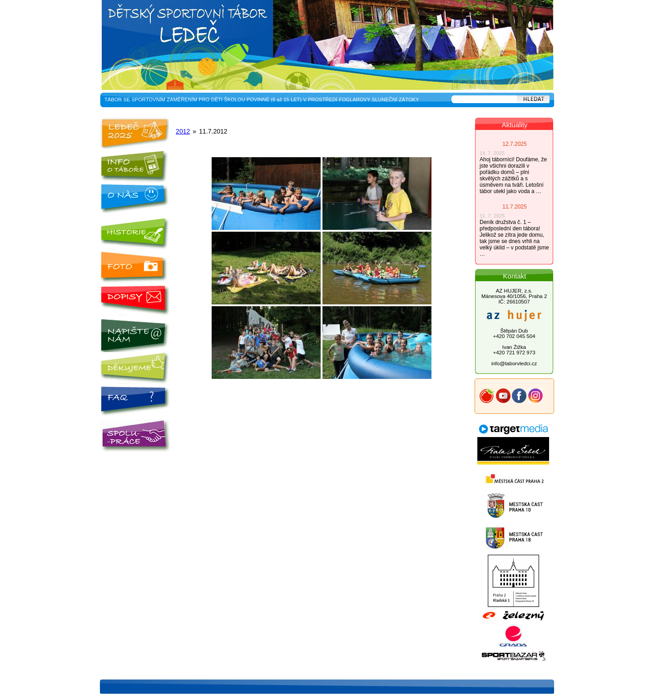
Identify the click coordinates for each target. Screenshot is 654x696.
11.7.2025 (514, 207)
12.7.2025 (514, 144)
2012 (183, 131)
